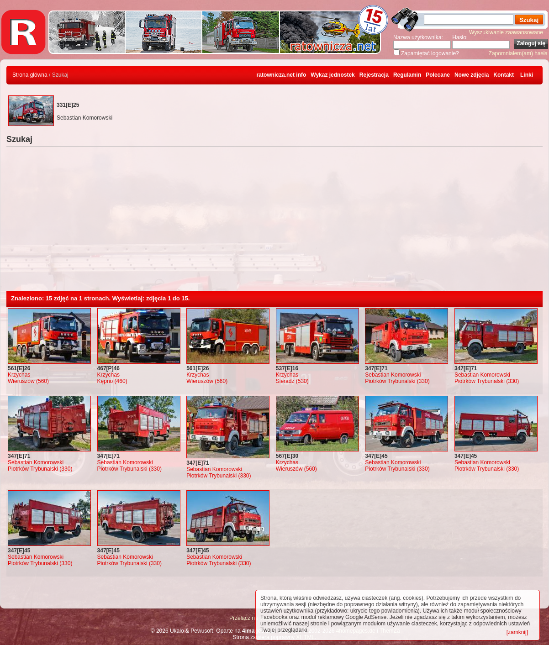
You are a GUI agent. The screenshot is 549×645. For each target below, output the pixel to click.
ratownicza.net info (281, 75)
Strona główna (30, 75)
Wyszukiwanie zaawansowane (506, 32)
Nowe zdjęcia (471, 75)
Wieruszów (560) (28, 381)
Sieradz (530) (292, 381)
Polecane (438, 75)
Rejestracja (374, 75)
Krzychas (19, 375)
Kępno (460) (112, 381)
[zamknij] (517, 632)
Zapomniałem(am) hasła (518, 53)
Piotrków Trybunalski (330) (397, 381)
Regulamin (407, 75)
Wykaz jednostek (332, 75)
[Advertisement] (274, 223)
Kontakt (503, 75)
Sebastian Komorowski (393, 375)
